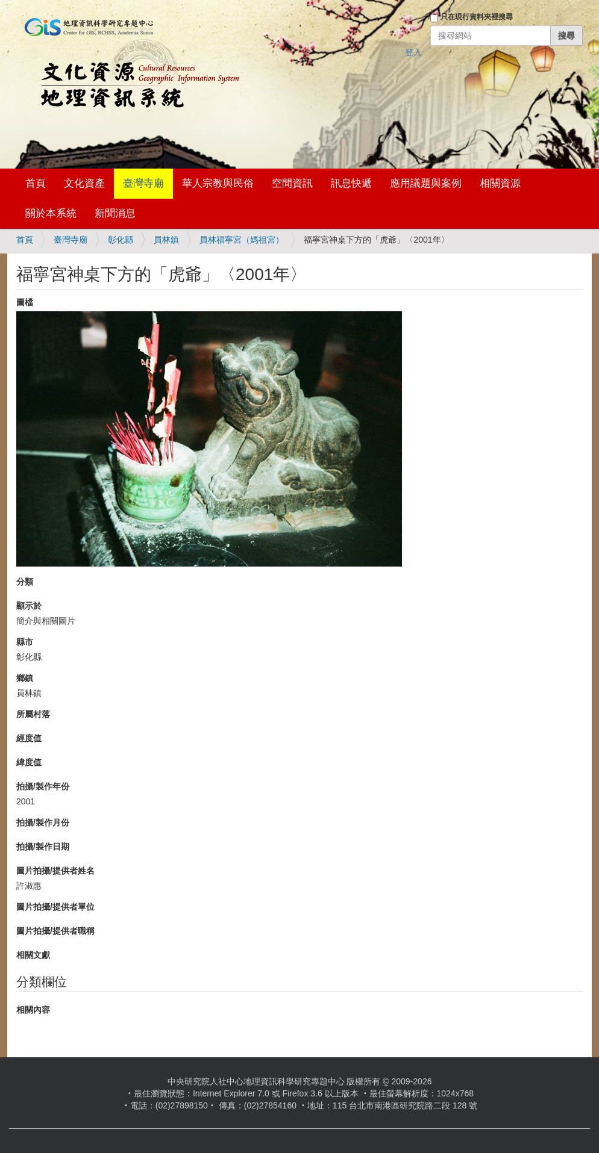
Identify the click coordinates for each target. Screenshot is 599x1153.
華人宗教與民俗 (218, 183)
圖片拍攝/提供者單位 (55, 907)
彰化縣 (120, 239)
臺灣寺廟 (143, 183)
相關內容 (33, 1010)
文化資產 (84, 183)
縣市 (24, 642)
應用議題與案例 (426, 183)
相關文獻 (33, 955)
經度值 (29, 738)
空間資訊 (292, 183)
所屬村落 (33, 714)
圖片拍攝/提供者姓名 (55, 870)
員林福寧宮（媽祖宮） (241, 239)
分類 (24, 581)
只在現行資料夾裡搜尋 (477, 17)
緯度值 (29, 762)
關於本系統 (51, 213)
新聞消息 (115, 213)
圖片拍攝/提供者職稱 (55, 931)
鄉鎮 (24, 678)
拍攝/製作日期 (42, 846)
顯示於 (29, 606)
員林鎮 (166, 239)
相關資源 (500, 183)
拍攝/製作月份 (42, 822)
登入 (413, 52)
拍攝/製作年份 (42, 786)
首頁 (35, 183)
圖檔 (24, 302)
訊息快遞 (351, 183)
